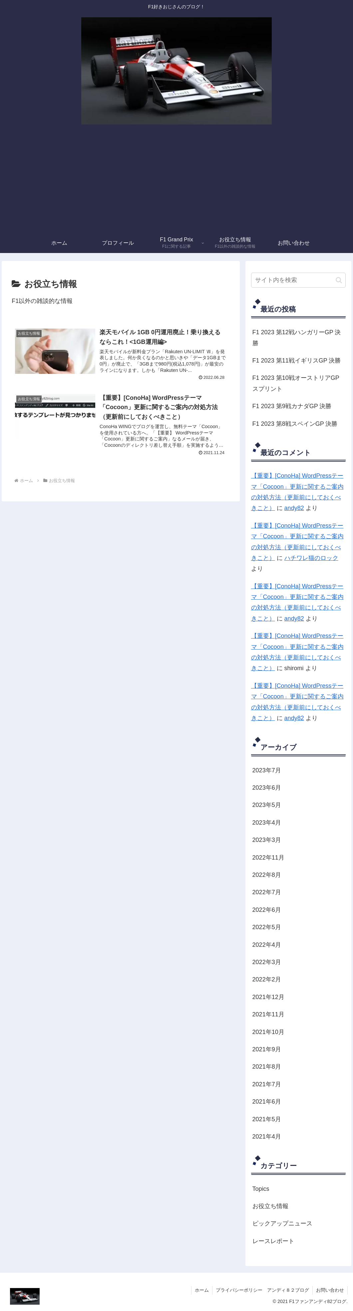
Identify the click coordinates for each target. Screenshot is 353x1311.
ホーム (202, 1290)
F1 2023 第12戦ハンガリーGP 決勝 (296, 337)
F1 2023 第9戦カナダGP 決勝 (292, 406)
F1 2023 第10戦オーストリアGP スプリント (295, 383)
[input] (298, 280)
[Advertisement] (176, 183)
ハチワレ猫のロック (311, 558)
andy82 (294, 508)
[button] (339, 280)
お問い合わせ (330, 1290)
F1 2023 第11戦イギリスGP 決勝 (296, 360)
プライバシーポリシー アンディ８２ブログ (262, 1290)
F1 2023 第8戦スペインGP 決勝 (295, 423)
